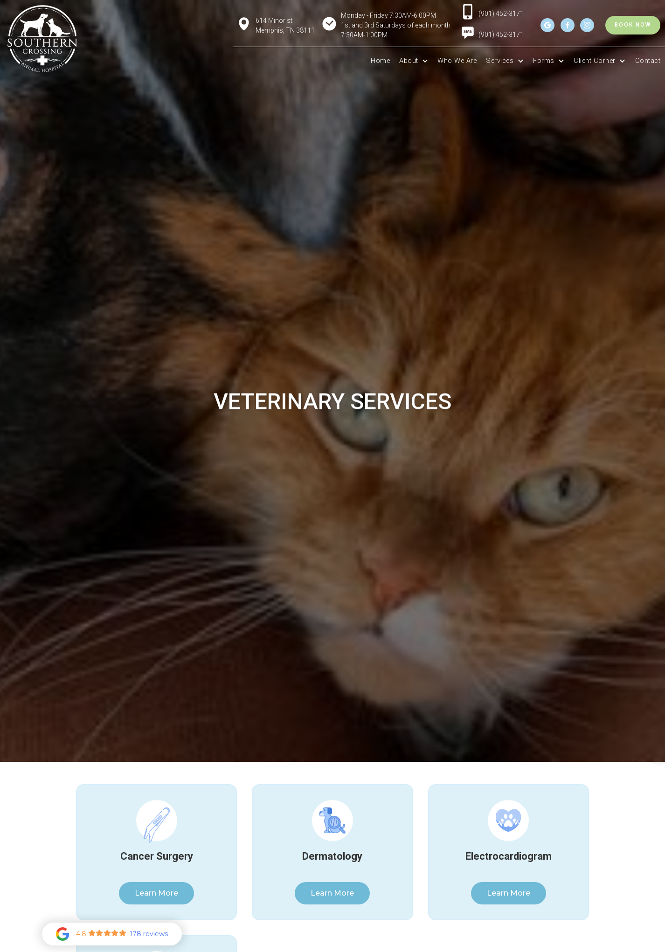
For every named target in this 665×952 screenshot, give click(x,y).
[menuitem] (468, 36)
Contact (648, 61)
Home (380, 61)
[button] (414, 61)
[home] (42, 39)
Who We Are (457, 61)
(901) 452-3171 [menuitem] (501, 34)
